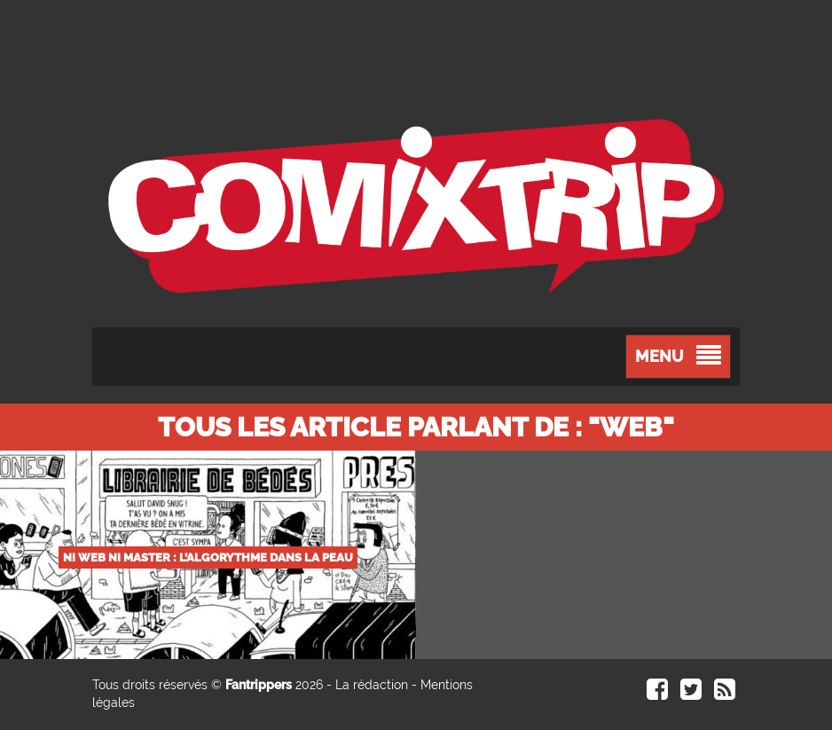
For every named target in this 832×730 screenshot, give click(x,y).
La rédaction (371, 685)
